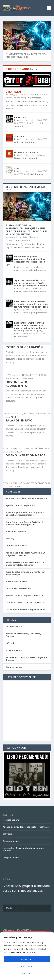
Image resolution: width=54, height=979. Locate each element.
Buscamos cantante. (16, 531)
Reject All (27, 973)
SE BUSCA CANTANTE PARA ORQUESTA (25, 602)
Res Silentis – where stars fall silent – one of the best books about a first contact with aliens (30, 325)
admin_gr (12, 94)
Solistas (35, 123)
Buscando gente (14, 650)
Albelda (9, 97)
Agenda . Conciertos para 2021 (21, 505)
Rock (23, 97)
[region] (27, 955)
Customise (27, 966)
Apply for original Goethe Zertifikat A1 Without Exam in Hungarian (25, 523)
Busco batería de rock (17, 581)
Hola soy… (11, 538)
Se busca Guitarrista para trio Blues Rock (26, 498)
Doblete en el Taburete (26, 152)
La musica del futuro (16, 545)
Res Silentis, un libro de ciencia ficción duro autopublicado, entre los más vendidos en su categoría (31, 304)
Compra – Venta (14, 667)
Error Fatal (14, 91)
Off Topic (10, 643)
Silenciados (19, 136)
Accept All (27, 959)
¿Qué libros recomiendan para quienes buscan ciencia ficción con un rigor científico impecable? (31, 283)
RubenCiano (20, 117)
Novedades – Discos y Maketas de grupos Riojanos (26, 658)
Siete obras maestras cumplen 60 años (25, 609)
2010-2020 (43, 94)
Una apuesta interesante (18, 588)
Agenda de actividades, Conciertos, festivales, (23, 635)
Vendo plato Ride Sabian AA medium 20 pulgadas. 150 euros (25, 554)
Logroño (16, 97)
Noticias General (14, 626)
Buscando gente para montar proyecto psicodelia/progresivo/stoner (25, 513)
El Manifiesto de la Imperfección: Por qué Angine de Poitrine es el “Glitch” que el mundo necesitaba (27, 230)
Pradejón (27, 123)
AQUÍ (13, 417)
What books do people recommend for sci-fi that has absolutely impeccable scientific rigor (26, 260)
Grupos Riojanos (38, 333)
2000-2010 (34, 94)
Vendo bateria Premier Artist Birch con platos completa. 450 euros (25, 563)
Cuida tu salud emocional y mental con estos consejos (25, 573)
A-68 (16, 168)
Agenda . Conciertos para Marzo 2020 (24, 595)
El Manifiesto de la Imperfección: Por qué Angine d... (27, 56)
